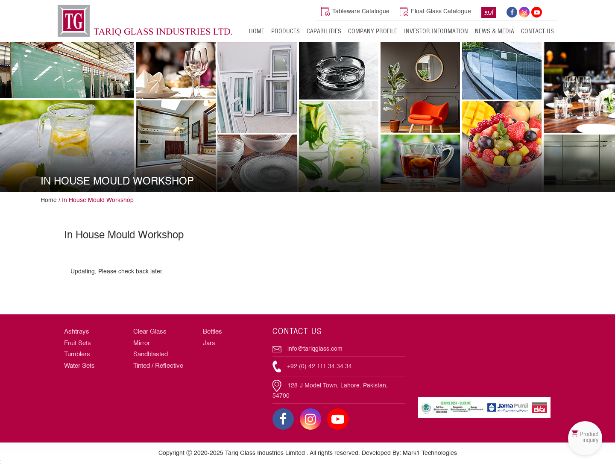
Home (256, 31)
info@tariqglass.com (307, 349)
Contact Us (537, 31)
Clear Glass (150, 331)
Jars (209, 343)
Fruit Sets (77, 343)
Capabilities (324, 31)
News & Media (494, 31)
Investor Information (436, 31)
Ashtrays (76, 331)
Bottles (212, 331)
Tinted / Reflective (158, 366)
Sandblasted (150, 354)
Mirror (141, 343)
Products (285, 31)
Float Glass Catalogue (435, 11)
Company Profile (372, 31)
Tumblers (77, 354)
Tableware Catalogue (355, 11)
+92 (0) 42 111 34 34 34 (312, 366)
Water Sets (79, 366)
